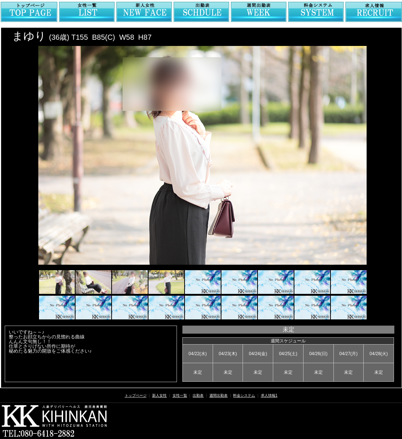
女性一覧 (180, 395)
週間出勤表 (218, 395)
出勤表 (198, 395)
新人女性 (159, 395)
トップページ (136, 395)
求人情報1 (269, 395)
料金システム (244, 395)
